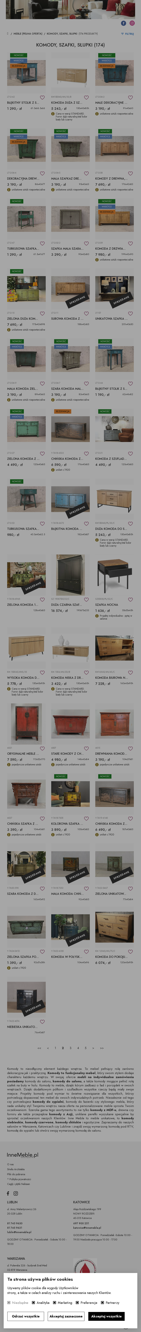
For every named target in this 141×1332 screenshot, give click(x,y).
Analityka (43, 1302)
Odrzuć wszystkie (26, 1316)
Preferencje (89, 1302)
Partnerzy (112, 1302)
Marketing (65, 1302)
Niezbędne (20, 1302)
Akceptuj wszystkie (106, 1316)
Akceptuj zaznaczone (66, 1316)
